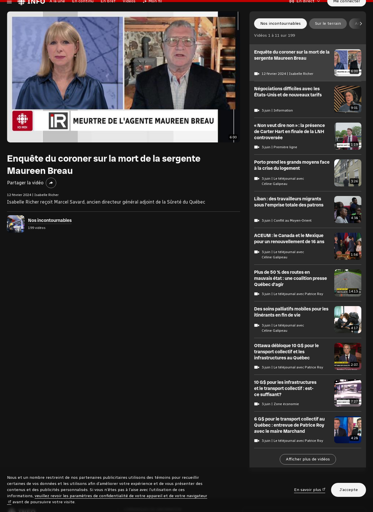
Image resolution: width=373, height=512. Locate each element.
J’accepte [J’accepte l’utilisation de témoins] (348, 489)
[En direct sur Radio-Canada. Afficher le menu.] (304, 13)
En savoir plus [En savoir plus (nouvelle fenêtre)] (310, 489)
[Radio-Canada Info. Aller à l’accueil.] (31, 13)
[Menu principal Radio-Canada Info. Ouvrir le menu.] (9, 13)
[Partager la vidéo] (51, 206)
